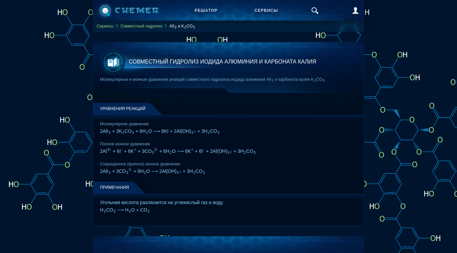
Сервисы (266, 10)
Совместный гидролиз (141, 26)
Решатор (206, 10)
